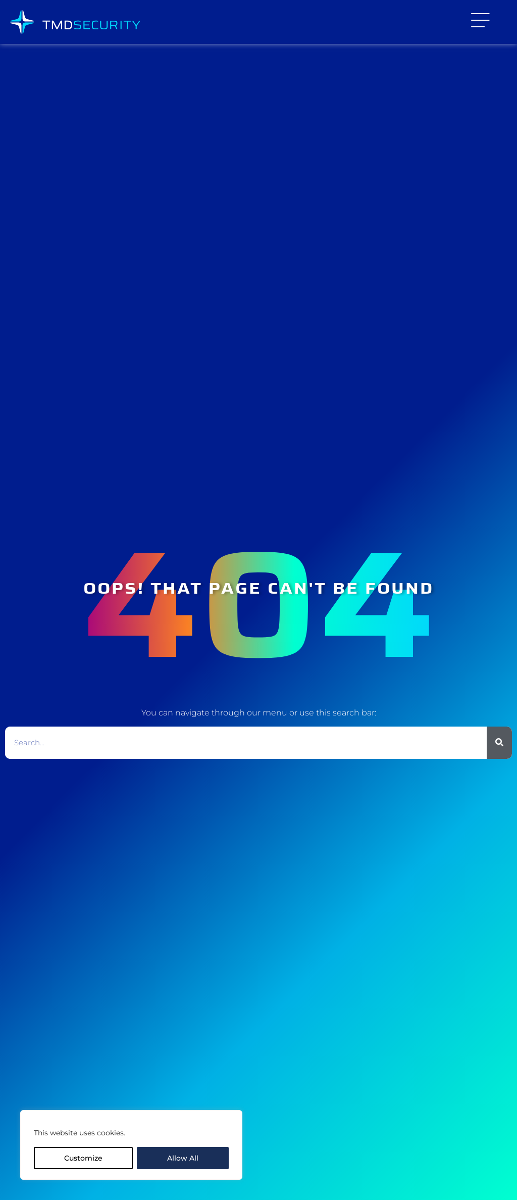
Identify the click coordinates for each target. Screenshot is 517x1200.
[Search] (499, 743)
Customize (83, 1158)
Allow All (182, 1158)
